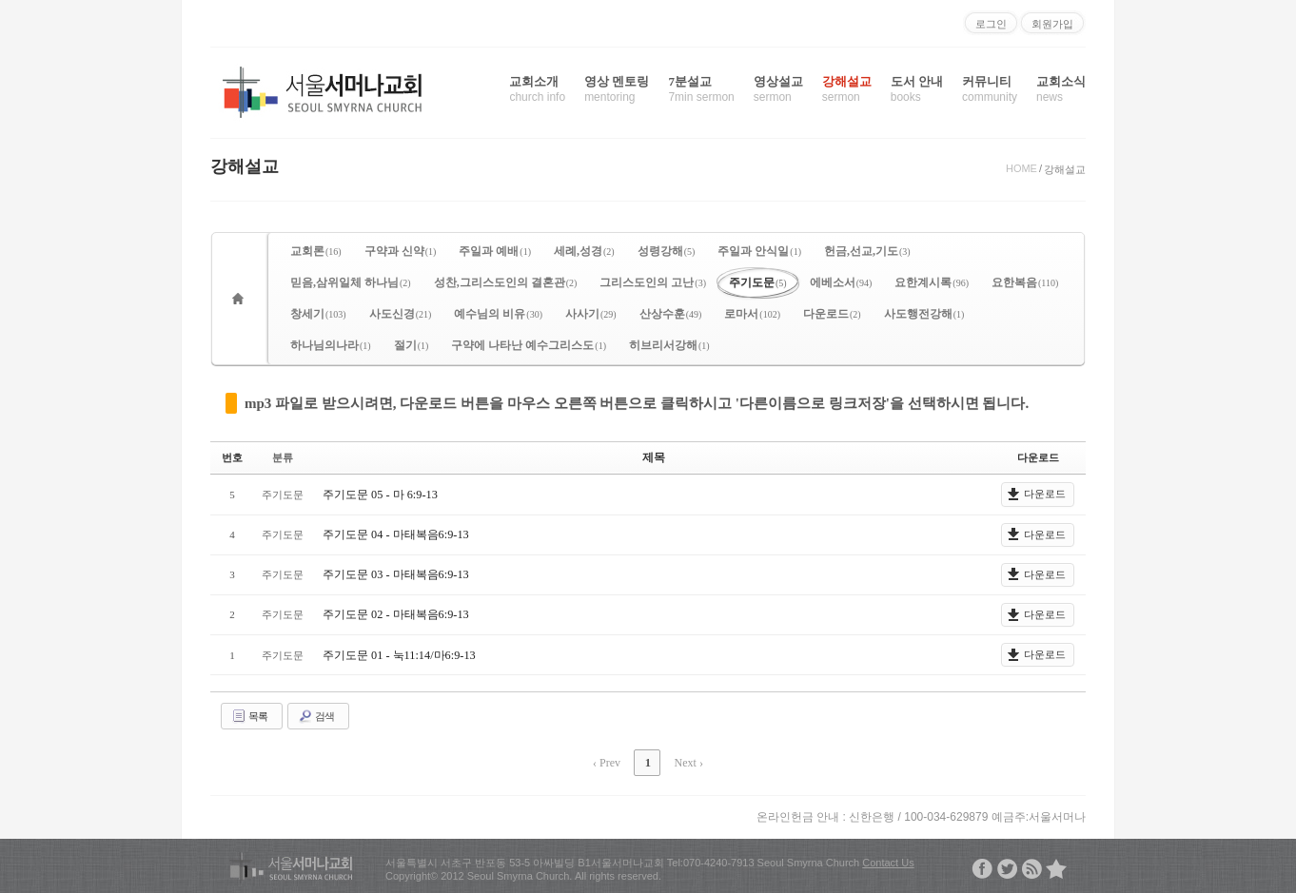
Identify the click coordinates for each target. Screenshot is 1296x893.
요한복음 (1025, 282)
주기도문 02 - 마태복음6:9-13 (395, 614)
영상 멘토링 (616, 89)
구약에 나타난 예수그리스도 (528, 345)
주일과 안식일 (759, 251)
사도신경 (400, 313)
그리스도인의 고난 (652, 282)
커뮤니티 (989, 89)
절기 (411, 345)
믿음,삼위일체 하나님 (350, 282)
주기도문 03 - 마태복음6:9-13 (395, 573)
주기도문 (758, 282)
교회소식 (1061, 89)
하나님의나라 (330, 345)
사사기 (591, 313)
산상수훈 (670, 313)
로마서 (752, 313)
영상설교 (778, 89)
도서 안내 (917, 89)
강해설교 (847, 89)
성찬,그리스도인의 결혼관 (506, 282)
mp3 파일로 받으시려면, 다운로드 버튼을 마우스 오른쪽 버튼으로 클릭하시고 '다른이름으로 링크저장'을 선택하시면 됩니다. (637, 403)
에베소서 (841, 282)
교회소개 (537, 89)
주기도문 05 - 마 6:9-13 (379, 493)
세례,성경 (584, 251)
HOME (1021, 168)
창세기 (318, 313)
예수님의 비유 (498, 313)
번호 (232, 457)
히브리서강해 (669, 345)
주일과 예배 (495, 251)
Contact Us (887, 859)
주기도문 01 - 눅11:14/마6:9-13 (398, 654)
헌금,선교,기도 (867, 251)
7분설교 (701, 89)
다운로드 (832, 313)
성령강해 (667, 251)
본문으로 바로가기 (0, 8)
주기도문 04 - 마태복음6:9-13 (395, 533)
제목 (653, 457)
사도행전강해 (924, 313)
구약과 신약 (400, 251)
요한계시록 (931, 282)
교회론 (316, 251)
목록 (249, 715)
